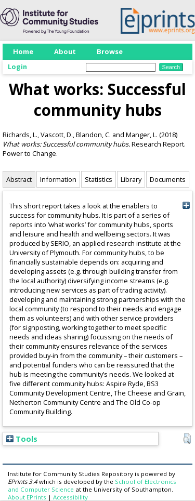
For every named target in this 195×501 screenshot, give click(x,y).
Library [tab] (131, 179)
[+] (186, 205)
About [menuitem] (65, 51)
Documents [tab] (168, 179)
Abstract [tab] (19, 179)
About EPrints (27, 497)
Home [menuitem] (23, 51)
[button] (187, 438)
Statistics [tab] (98, 179)
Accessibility (70, 497)
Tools (21, 438)
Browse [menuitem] (110, 51)
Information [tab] (58, 179)
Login (17, 66)
